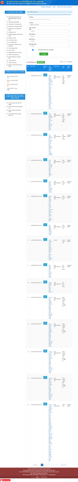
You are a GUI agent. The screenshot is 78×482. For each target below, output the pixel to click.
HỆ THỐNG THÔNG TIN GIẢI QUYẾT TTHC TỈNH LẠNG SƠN (25, 2)
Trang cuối (63, 465)
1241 (8, 81)
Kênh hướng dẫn (46, 6)
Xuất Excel (41, 62)
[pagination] (65, 61)
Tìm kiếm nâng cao (33, 12)
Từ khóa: (31, 17)
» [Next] (58, 465)
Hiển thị (62, 61)
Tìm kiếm (44, 54)
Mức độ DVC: (32, 34)
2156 (8, 89)
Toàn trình (45, 264)
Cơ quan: (31, 22)
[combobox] (49, 24)
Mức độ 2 (45, 195)
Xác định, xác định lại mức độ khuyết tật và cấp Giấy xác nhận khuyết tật (50, 168)
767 (8, 85)
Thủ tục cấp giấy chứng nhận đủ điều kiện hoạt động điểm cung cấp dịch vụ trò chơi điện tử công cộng (50, 308)
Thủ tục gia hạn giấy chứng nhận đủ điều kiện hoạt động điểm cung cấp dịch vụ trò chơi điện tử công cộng (50, 362)
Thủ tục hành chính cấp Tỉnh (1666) (15, 103)
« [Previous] (39, 465)
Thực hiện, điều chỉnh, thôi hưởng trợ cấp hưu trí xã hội (50, 187)
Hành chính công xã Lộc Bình (65, 6)
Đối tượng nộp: (32, 44)
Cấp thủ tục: (32, 39)
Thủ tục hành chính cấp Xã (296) (14, 111)
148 (8, 77)
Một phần (45, 75)
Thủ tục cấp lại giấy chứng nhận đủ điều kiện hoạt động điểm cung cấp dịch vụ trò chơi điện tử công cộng (50, 389)
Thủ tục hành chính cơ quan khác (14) (14, 114)
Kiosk (54, 6)
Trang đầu (35, 465)
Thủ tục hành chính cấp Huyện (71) (15, 107)
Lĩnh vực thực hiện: (32, 28)
